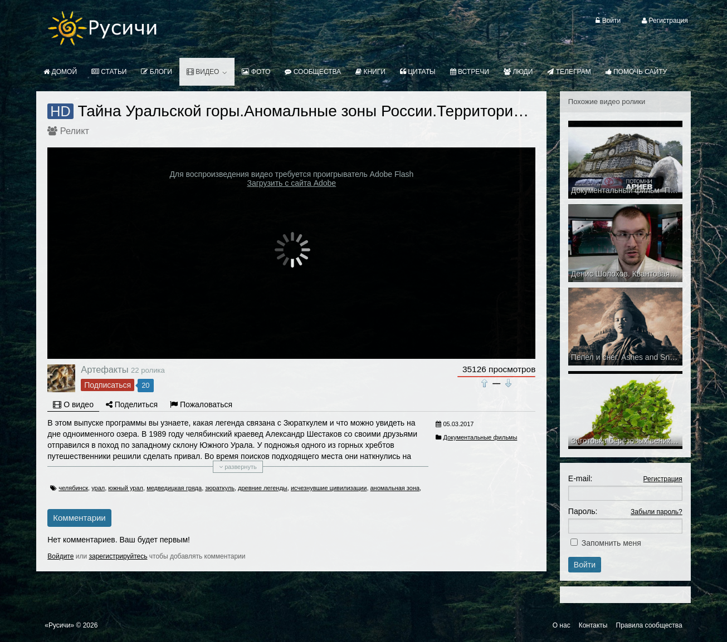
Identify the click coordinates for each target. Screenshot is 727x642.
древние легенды (262, 488)
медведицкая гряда (174, 488)
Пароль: (582, 511)
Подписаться (107, 385)
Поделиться (132, 404)
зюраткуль (220, 488)
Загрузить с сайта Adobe (291, 183)
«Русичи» (59, 625)
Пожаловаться (201, 404)
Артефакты (104, 369)
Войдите (60, 556)
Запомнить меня (611, 543)
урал (98, 488)
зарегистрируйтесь (118, 556)
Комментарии (79, 517)
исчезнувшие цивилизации (329, 488)
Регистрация (662, 479)
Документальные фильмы (480, 437)
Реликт (74, 131)
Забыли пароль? (656, 512)
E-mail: (580, 478)
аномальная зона (395, 488)
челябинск (73, 488)
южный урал (125, 488)
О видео (73, 404)
